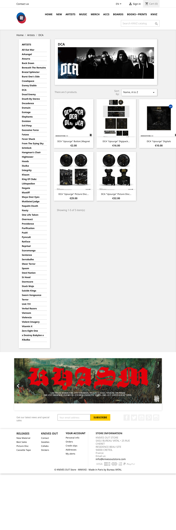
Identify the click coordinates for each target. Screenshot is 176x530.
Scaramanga (29, 250)
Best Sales (21, 441)
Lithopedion (28, 183)
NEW (59, 14)
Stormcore (27, 281)
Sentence (27, 254)
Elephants (27, 116)
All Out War (28, 49)
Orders (69, 441)
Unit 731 (26, 304)
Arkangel (27, 54)
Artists (70, 14)
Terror (25, 299)
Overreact (27, 219)
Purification (28, 228)
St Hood (26, 277)
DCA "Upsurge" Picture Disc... (73, 194)
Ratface (26, 241)
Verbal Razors (29, 308)
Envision (26, 121)
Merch (95, 14)
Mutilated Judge (31, 201)
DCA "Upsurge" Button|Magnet (73, 141)
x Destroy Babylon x (33, 335)
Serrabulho (28, 259)
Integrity (27, 170)
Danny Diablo (29, 85)
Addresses (71, 449)
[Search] (140, 23)
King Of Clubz (29, 179)
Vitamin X (27, 326)
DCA (24, 89)
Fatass (25, 134)
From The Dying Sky (33, 143)
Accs (106, 14)
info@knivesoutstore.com (111, 459)
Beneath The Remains (34, 67)
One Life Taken (30, 214)
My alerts (70, 453)
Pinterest (149, 417)
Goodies (45, 441)
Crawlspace (28, 81)
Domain (26, 107)
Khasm (25, 174)
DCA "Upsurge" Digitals (159, 141)
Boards (118, 14)
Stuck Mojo (28, 286)
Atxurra (26, 58)
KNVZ (154, 14)
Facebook (127, 417)
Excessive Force (30, 130)
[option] (88, 384)
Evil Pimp (27, 125)
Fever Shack (28, 138)
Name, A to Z (139, 92)
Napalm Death (30, 205)
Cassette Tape (23, 449)
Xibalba (26, 339)
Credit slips (71, 445)
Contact (45, 437)
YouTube (141, 417)
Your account (75, 433)
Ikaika (25, 165)
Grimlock (27, 147)
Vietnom (26, 312)
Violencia (27, 317)
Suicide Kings (29, 290)
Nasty (25, 210)
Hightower (27, 156)
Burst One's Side (31, 76)
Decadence (28, 103)
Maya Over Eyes (30, 196)
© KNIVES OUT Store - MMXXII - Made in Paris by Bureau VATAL (88, 469)
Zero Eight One (30, 330)
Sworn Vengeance (31, 295)
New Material (23, 437)
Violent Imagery (31, 321)
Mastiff (26, 192)
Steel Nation (29, 272)
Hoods (25, 161)
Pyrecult (26, 237)
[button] (25, 384)
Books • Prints (137, 14)
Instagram (156, 417)
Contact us (22, 4)
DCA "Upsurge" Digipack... (116, 141)
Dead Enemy (29, 94)
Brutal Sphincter (31, 72)
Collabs (45, 445)
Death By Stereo (31, 98)
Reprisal (26, 246)
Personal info (72, 437)
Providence (28, 223)
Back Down (28, 63)
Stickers (45, 449)
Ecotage (26, 112)
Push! (25, 232)
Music (83, 14)
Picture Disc (22, 445)
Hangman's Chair (31, 152)
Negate (26, 188)
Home (48, 14)
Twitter (134, 417)
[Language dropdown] (119, 4)
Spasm (25, 268)
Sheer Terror (28, 263)
